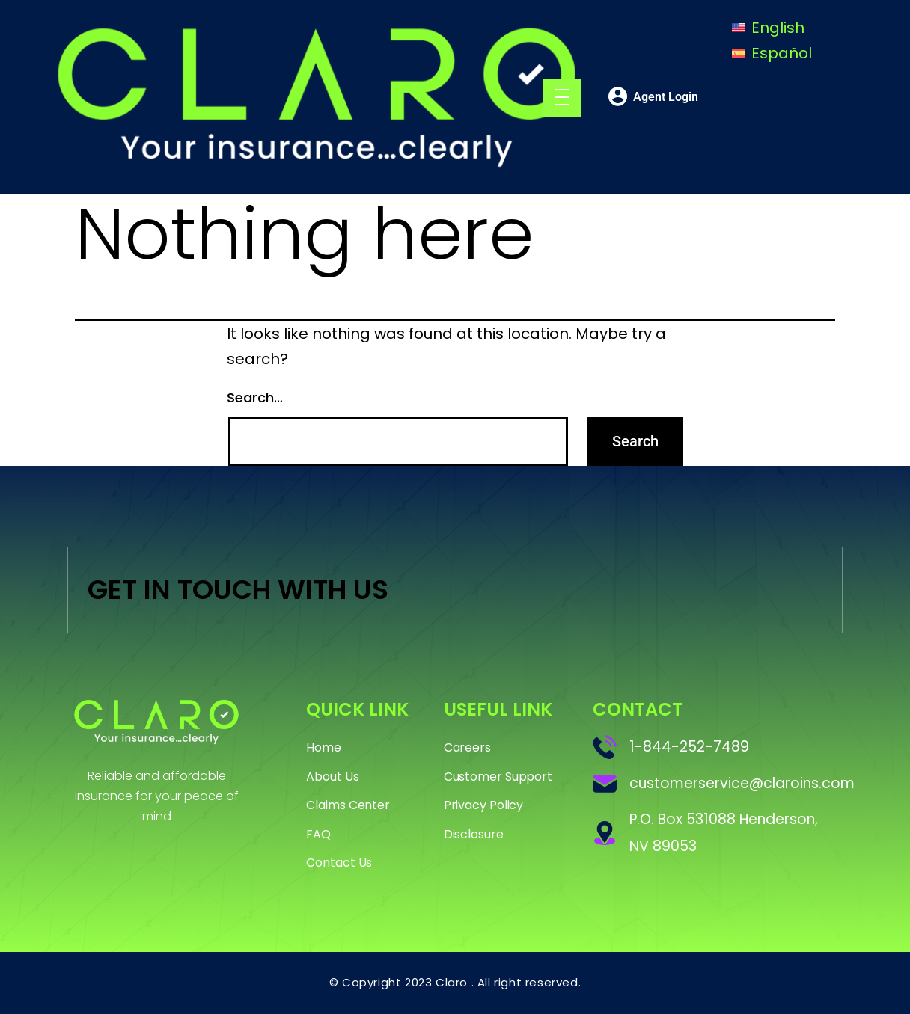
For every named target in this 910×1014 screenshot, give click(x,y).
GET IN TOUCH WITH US (238, 590)
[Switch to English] (768, 27)
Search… (255, 397)
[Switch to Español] (771, 53)
